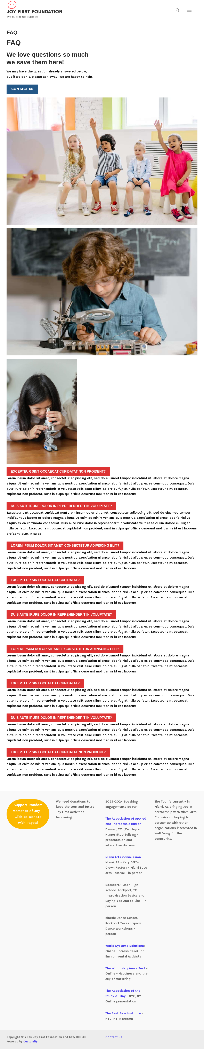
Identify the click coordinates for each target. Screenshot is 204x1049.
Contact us (113, 1037)
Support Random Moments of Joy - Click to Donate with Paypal (28, 814)
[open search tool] (177, 10)
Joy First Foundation (34, 12)
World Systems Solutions (124, 946)
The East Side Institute (123, 1013)
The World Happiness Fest (125, 969)
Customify (30, 1041)
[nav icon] (189, 10)
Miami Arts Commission (123, 857)
